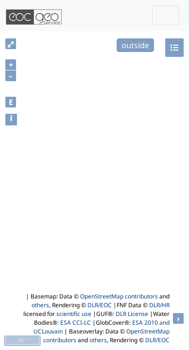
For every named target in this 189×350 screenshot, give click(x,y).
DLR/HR (159, 305)
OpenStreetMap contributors (119, 296)
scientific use (73, 314)
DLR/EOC (99, 305)
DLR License (132, 314)
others (40, 305)
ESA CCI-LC (75, 322)
